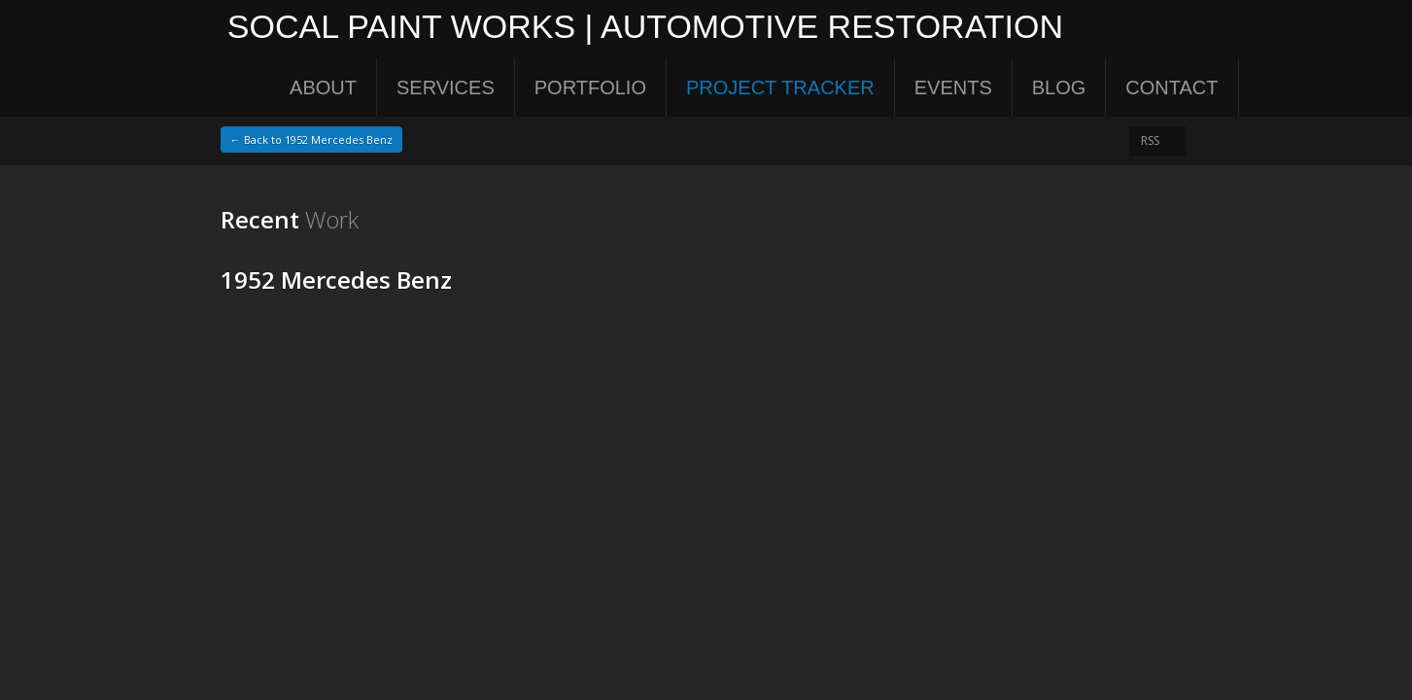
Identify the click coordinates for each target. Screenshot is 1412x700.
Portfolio (590, 87)
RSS (1150, 140)
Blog (1059, 87)
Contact (1171, 87)
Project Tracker (780, 87)
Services (445, 87)
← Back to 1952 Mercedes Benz (311, 139)
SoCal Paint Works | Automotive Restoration (638, 29)
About (323, 87)
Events (953, 87)
